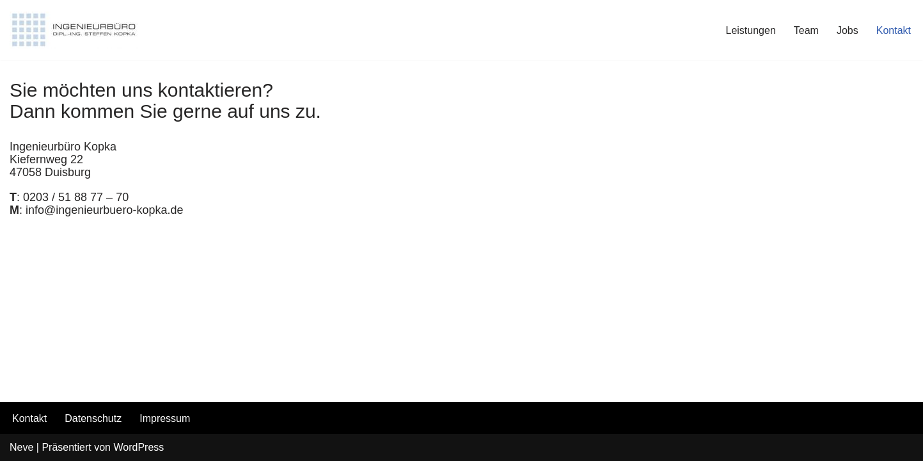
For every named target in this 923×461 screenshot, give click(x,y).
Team (806, 30)
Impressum (164, 418)
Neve (21, 447)
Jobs (847, 30)
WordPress (138, 447)
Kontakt (893, 30)
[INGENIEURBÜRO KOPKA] (74, 30)
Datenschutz (93, 418)
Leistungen (751, 30)
